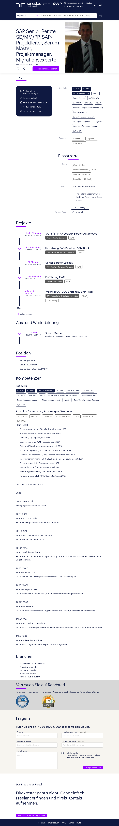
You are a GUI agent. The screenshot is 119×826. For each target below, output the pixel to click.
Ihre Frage (22, 751)
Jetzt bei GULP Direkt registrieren (31, 815)
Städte (64, 164)
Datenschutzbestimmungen (80, 755)
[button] (27, 15)
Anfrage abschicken (92, 768)
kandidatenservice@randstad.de (79, 3)
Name (20, 732)
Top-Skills (63, 88)
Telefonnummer (70, 732)
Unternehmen (69, 741)
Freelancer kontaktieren (46, 68)
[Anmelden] (100, 5)
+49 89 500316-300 (75, 6)
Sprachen (63, 138)
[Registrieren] (95, 5)
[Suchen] (100, 15)
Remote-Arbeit (61, 212)
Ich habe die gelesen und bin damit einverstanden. (84, 755)
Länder (64, 187)
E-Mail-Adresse (24, 741)
